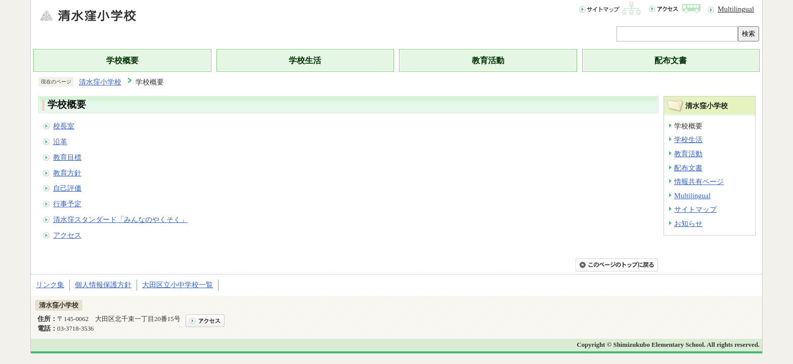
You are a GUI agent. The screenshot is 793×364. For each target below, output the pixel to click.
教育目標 (67, 157)
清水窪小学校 (100, 82)
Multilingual (736, 9)
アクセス (67, 235)
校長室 (63, 126)
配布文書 (670, 60)
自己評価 (67, 188)
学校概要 (122, 60)
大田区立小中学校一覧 (177, 285)
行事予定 (67, 204)
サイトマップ (695, 209)
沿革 (60, 142)
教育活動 (488, 60)
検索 (748, 33)
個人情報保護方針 (103, 285)
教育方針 (67, 173)
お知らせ (688, 223)
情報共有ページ (699, 181)
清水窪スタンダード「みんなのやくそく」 (120, 219)
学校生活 (305, 60)
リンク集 (50, 285)
